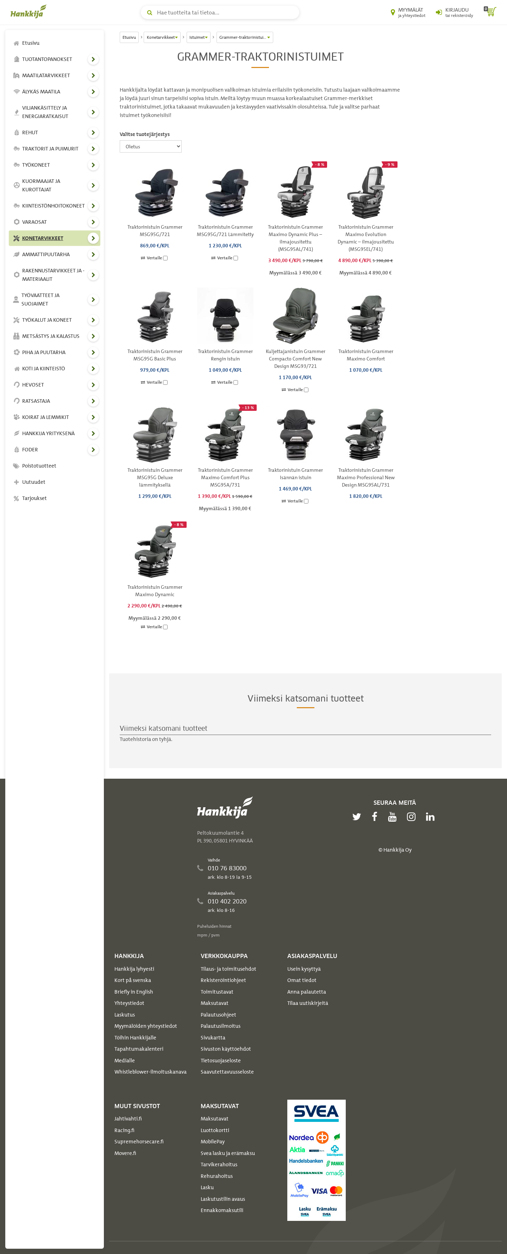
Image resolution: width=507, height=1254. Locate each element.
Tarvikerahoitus (219, 1164)
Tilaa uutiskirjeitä (307, 1003)
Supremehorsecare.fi (139, 1141)
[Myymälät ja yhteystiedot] (408, 12)
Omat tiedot (302, 980)
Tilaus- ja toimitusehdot (228, 968)
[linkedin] (432, 817)
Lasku (207, 1187)
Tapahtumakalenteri (138, 1048)
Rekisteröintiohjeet (223, 980)
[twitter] (358, 817)
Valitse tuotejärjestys (145, 134)
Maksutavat (215, 1003)
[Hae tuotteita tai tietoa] (220, 12)
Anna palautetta (306, 991)
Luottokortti (215, 1130)
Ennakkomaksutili (222, 1210)
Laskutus (124, 1014)
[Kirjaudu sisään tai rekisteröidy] (454, 12)
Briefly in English (133, 991)
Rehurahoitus (217, 1176)
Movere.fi (125, 1153)
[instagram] (413, 817)
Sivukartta (213, 1037)
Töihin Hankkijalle (135, 1037)
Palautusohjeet (218, 1014)
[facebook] (376, 817)
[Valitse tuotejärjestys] (151, 146)
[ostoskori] (490, 12)
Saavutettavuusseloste (227, 1071)
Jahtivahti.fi (128, 1118)
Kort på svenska (132, 980)
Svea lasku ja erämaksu (228, 1153)
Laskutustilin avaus (223, 1199)
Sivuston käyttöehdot (226, 1048)
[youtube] (394, 817)
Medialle (124, 1060)
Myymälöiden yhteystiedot (145, 1026)
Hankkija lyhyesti (134, 968)
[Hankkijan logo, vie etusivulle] (30, 11)
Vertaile (154, 258)
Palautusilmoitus (220, 1026)
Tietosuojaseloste (221, 1060)
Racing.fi (124, 1130)
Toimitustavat (217, 991)
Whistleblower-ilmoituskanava (150, 1071)
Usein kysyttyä (304, 968)
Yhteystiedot (129, 1003)
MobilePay (213, 1141)
